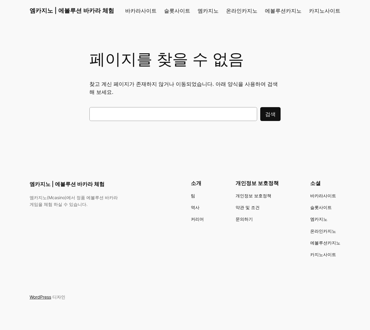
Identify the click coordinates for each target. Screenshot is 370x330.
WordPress (40, 297)
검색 (270, 114)
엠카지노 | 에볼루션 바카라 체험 (72, 10)
